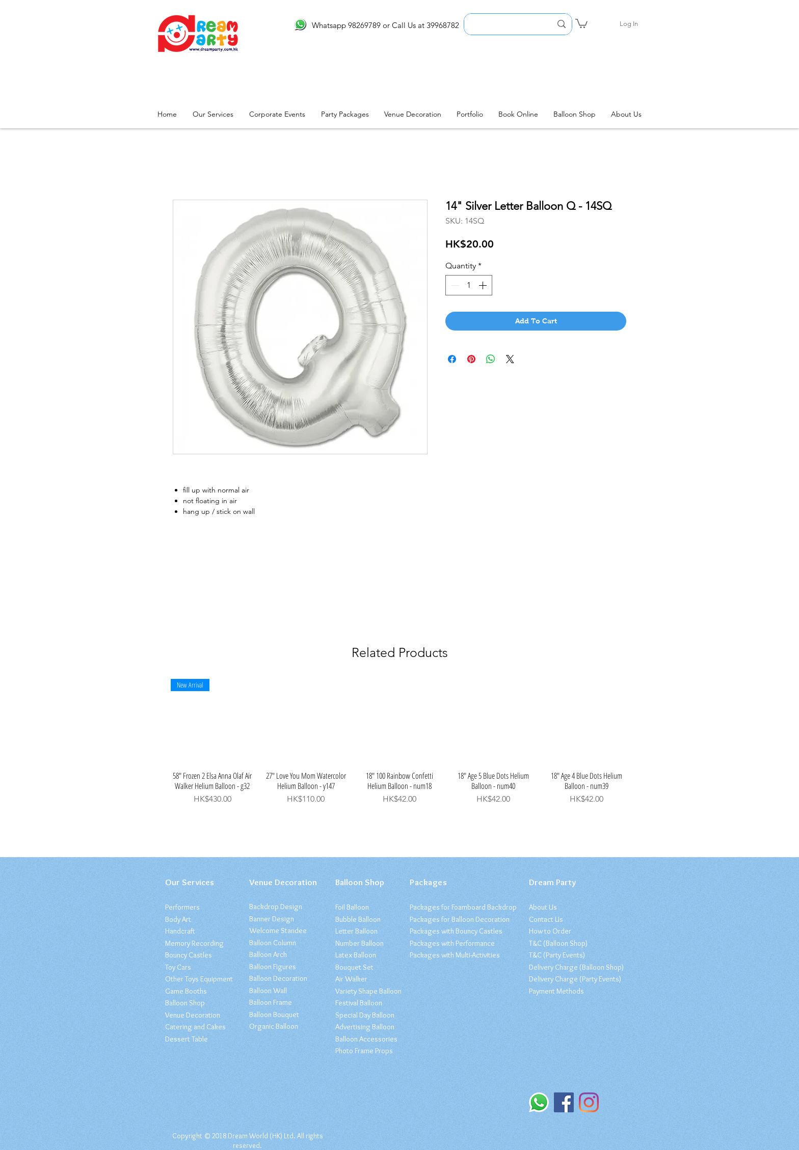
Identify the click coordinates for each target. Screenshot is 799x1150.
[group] (399, 742)
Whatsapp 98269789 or (351, 25)
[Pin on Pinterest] (471, 359)
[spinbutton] (468, 285)
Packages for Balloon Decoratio (458, 919)
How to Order (550, 931)
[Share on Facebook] (452, 359)
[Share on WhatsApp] (491, 359)
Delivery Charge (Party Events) (575, 978)
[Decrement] (454, 285)
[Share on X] (510, 359)
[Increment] (483, 285)
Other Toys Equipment (199, 978)
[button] (581, 23)
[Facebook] (564, 1102)
